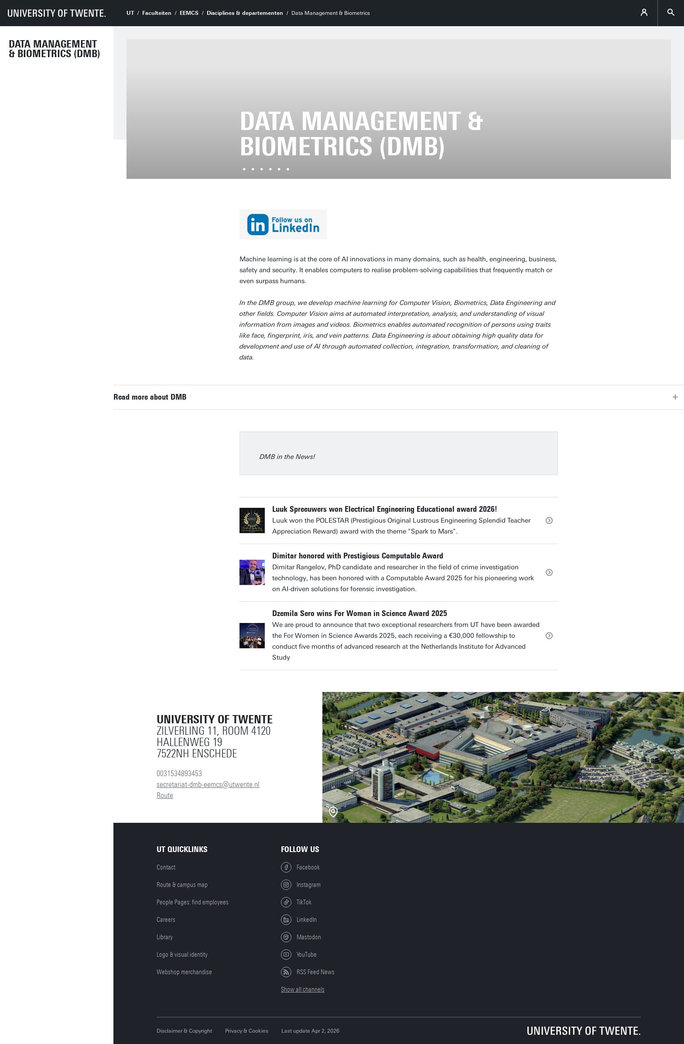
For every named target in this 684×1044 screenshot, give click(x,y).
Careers (166, 920)
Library (165, 937)
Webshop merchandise (184, 972)
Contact (166, 867)
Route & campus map (182, 885)
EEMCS (189, 13)
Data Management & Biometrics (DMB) (54, 48)
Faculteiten (156, 13)
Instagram (301, 885)
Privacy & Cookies (246, 1031)
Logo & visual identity (182, 954)
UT (130, 13)
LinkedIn (299, 919)
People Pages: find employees (193, 902)
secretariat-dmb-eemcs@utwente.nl (208, 784)
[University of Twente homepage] (56, 13)
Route (165, 795)
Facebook (300, 867)
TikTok (296, 902)
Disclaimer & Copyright (184, 1031)
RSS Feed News (308, 972)
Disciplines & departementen (245, 13)
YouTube (299, 954)
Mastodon (301, 937)
